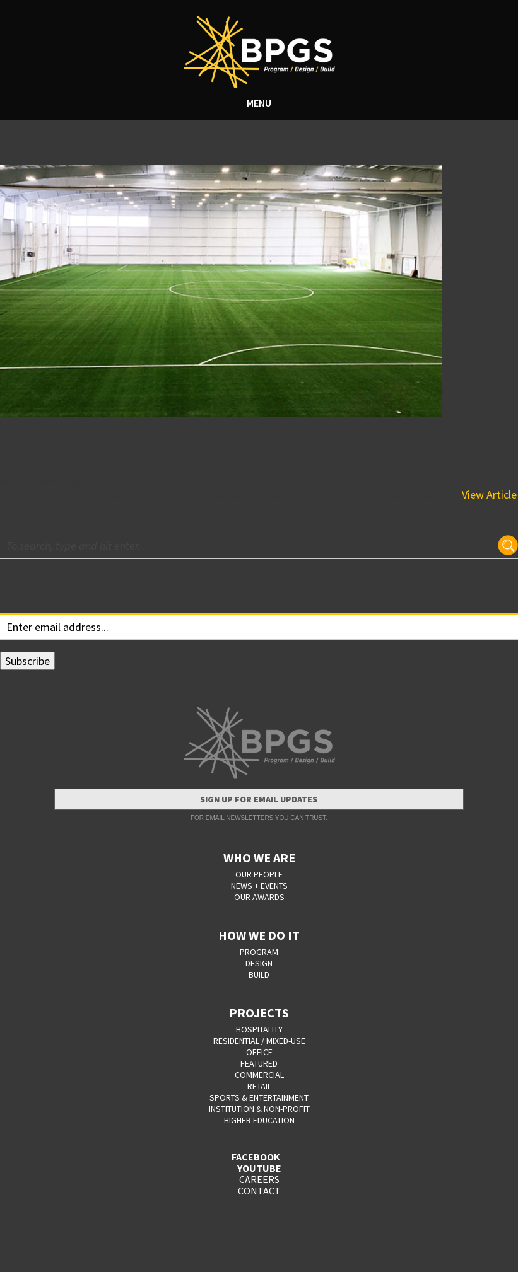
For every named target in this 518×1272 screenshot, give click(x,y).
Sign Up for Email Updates (258, 799)
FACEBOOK (256, 1156)
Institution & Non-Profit (259, 1108)
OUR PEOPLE (259, 874)
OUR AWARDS (259, 897)
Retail (259, 1086)
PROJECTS (259, 1012)
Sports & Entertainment (259, 1097)
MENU (259, 102)
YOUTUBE (259, 1168)
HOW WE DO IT (259, 935)
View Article (489, 494)
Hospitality (259, 1029)
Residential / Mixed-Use (259, 1040)
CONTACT (259, 1190)
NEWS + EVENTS (259, 885)
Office (259, 1052)
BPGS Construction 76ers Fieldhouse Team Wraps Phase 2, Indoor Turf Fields (243, 448)
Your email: (26, 606)
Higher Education (259, 1120)
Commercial (259, 1074)
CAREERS (259, 1179)
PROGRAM (259, 951)
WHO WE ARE (259, 857)
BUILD (259, 974)
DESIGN (259, 963)
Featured (259, 1063)
